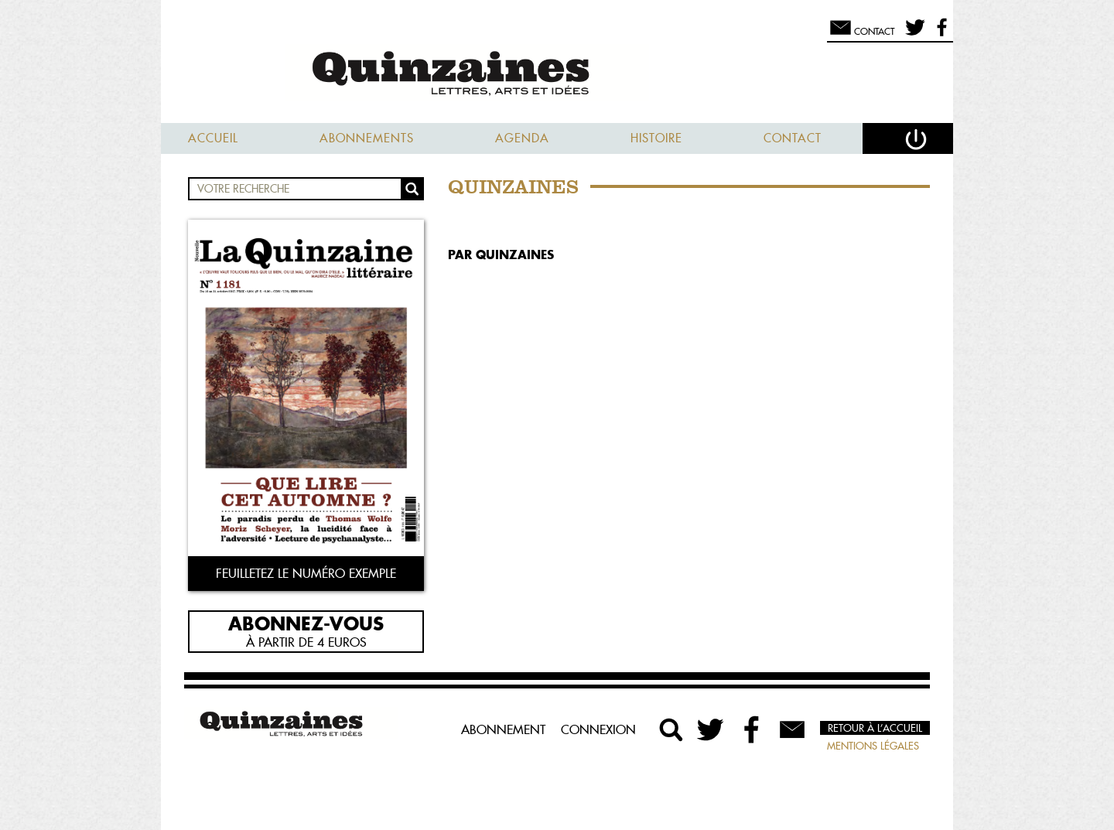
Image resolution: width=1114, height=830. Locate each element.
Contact (793, 138)
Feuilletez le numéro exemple (306, 573)
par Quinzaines (501, 254)
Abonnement (503, 729)
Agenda (522, 138)
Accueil (213, 138)
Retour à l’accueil (875, 728)
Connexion (598, 729)
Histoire (656, 138)
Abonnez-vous (306, 623)
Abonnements (367, 138)
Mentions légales (873, 745)
